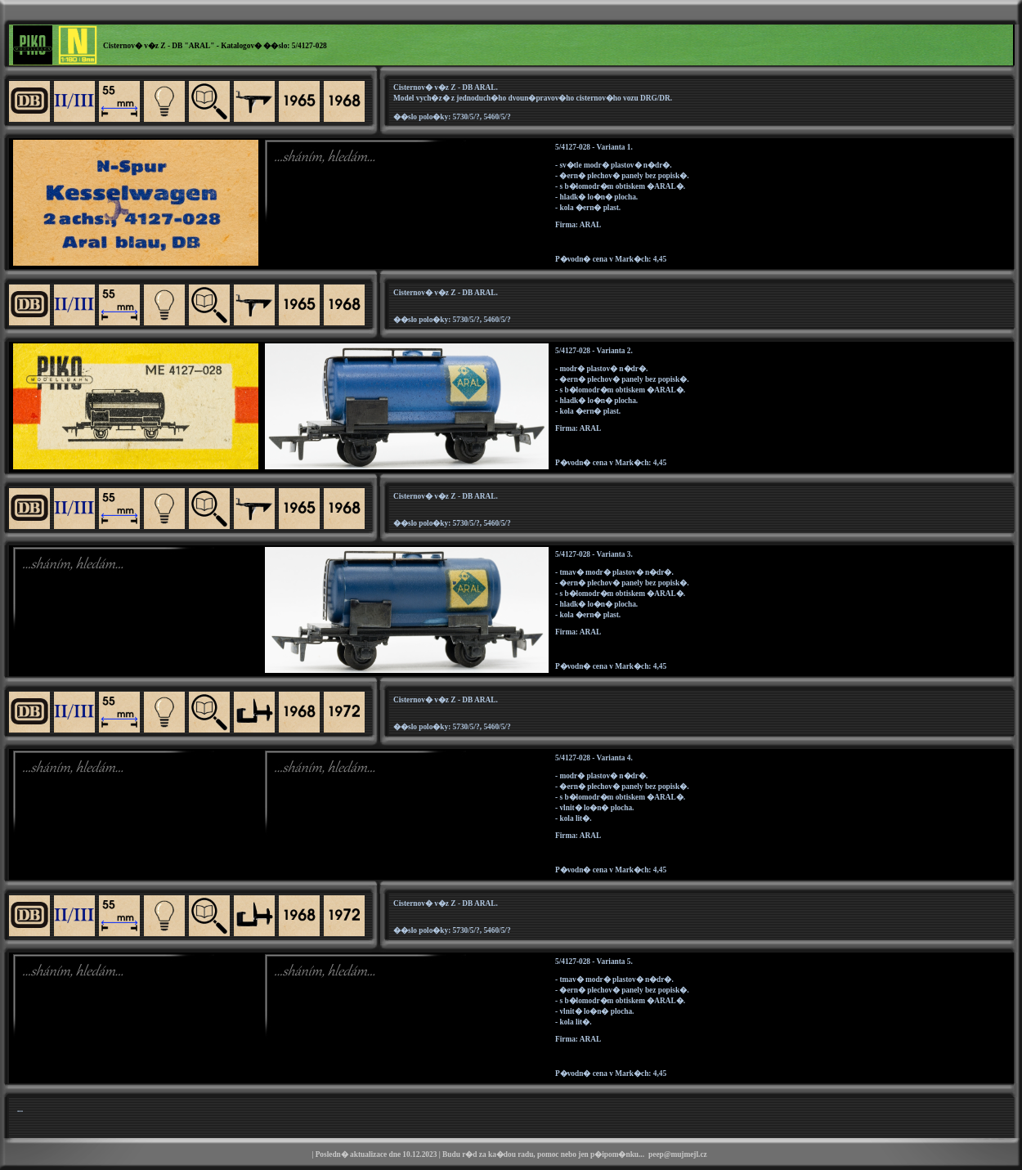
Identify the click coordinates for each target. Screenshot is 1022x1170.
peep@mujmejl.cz (677, 1154)
